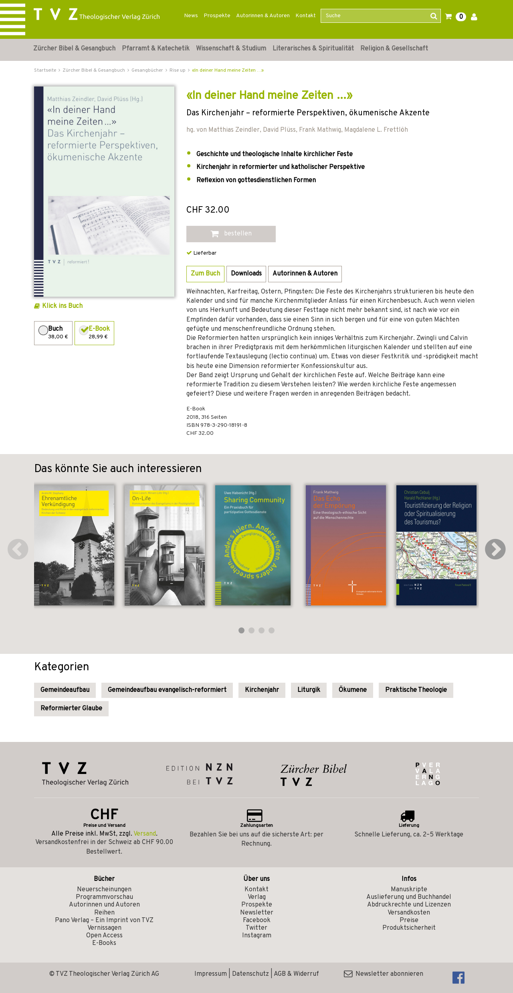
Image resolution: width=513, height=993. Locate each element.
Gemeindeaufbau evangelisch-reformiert (167, 690)
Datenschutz (250, 974)
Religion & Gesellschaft (394, 49)
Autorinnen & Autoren (263, 15)
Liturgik (308, 690)
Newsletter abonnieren (383, 974)
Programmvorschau (104, 897)
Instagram (256, 936)
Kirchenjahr (262, 690)
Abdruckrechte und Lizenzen (409, 905)
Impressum (210, 974)
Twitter (256, 928)
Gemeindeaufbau (64, 690)
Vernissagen (104, 928)
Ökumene (353, 690)
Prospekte (217, 15)
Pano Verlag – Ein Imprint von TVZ (104, 921)
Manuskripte (409, 890)
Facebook (257, 921)
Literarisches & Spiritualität (313, 49)
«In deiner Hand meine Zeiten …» (228, 70)
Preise (409, 921)
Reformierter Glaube (71, 709)
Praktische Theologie (416, 690)
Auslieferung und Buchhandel (408, 897)
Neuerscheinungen (104, 890)
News (191, 15)
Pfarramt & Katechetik (156, 49)
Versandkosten (409, 913)
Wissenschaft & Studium (231, 49)
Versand (144, 834)
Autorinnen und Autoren (104, 905)
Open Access (104, 936)
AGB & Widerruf (296, 974)
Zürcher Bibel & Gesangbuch (74, 49)
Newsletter (256, 913)
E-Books (104, 943)
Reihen (104, 913)
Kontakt (305, 15)
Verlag (257, 897)
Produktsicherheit (409, 928)
